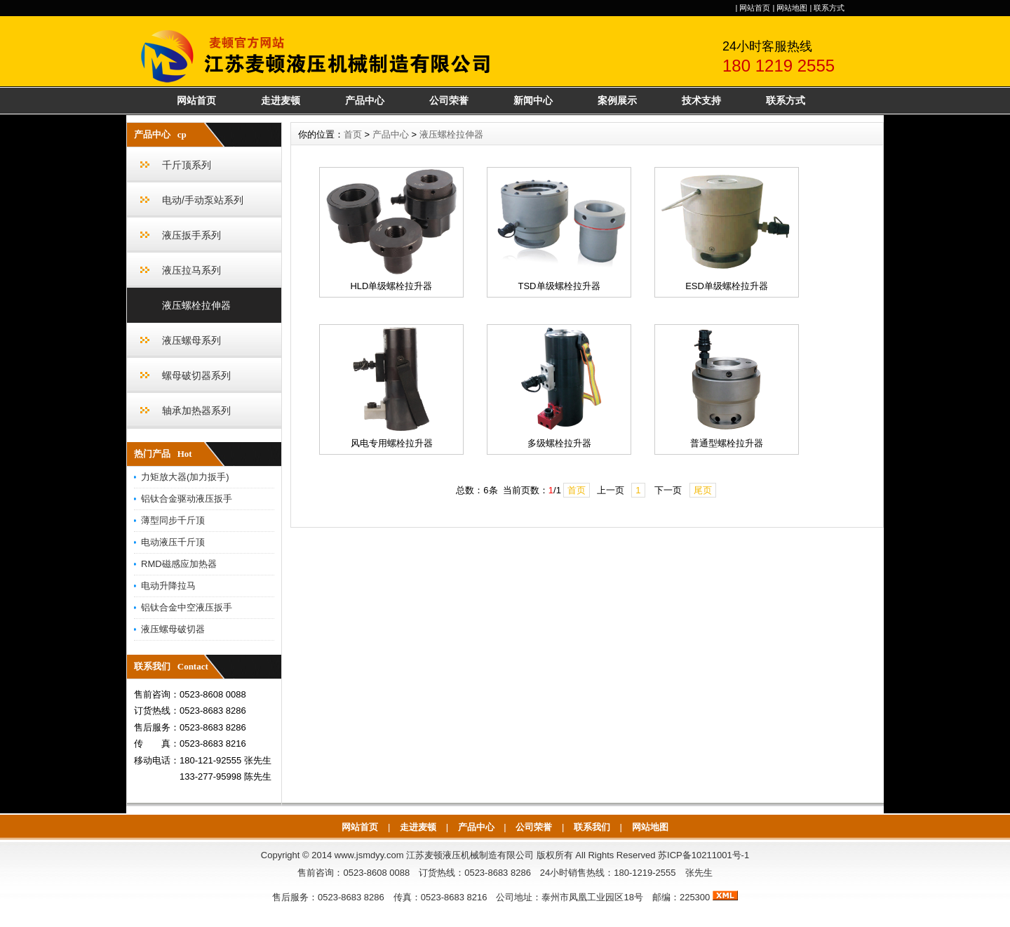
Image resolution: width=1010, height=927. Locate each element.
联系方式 (829, 8)
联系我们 (592, 827)
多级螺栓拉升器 (559, 443)
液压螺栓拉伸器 (196, 305)
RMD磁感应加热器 (179, 564)
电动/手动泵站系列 (202, 200)
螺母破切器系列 (196, 375)
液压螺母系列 (191, 340)
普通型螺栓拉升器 (726, 443)
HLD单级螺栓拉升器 (391, 286)
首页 (353, 134)
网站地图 (791, 8)
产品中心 (364, 100)
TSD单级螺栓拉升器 (559, 286)
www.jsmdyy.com (369, 855)
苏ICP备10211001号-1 (703, 855)
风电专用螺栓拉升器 (392, 443)
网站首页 (754, 8)
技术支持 (701, 100)
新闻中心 (533, 100)
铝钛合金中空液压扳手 (186, 607)
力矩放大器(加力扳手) (185, 477)
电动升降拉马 (168, 585)
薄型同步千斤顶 (173, 520)
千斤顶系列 (186, 165)
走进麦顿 (280, 100)
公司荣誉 (449, 100)
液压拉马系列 (191, 270)
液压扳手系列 (191, 235)
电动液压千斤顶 (173, 542)
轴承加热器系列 (196, 410)
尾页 (703, 490)
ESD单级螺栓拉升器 (726, 286)
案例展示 (617, 100)
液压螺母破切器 (173, 629)
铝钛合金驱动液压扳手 (186, 498)
